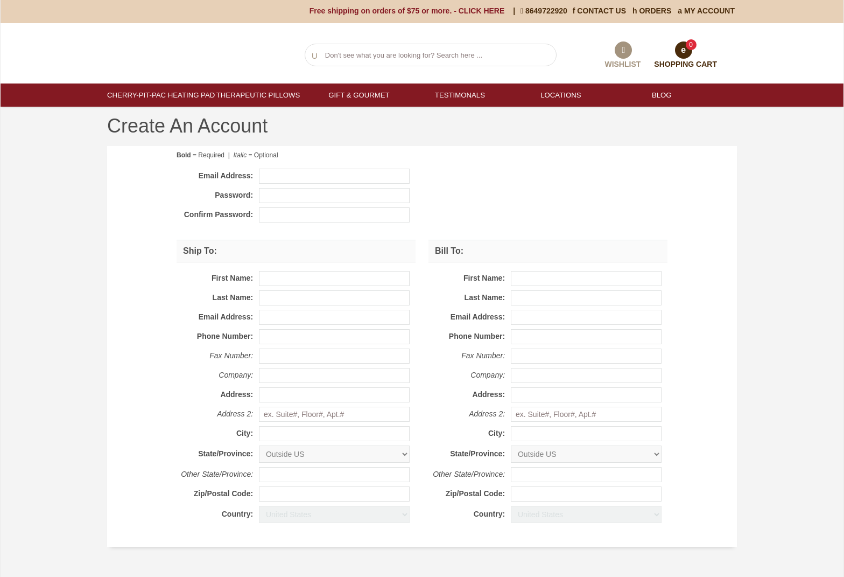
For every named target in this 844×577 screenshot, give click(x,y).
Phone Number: (225, 336)
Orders (651, 10)
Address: (236, 394)
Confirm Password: (218, 214)
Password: (234, 195)
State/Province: (225, 453)
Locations (560, 95)
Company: (236, 375)
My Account (706, 10)
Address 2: (235, 413)
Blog (661, 95)
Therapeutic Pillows (258, 95)
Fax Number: (231, 355)
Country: (237, 514)
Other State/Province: (217, 474)
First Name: (232, 278)
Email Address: (226, 175)
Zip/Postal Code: (223, 493)
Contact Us (599, 10)
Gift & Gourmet (358, 95)
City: (244, 433)
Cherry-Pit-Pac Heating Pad (157, 95)
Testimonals (459, 95)
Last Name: (233, 297)
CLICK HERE (482, 10)
